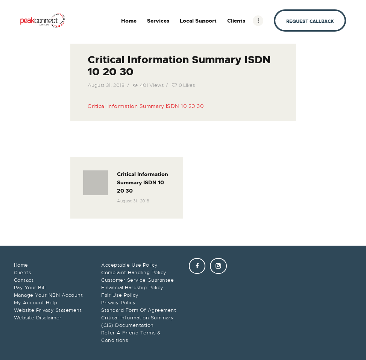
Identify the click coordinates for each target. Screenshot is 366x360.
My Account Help (36, 302)
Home (21, 265)
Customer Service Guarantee (137, 280)
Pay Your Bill (30, 287)
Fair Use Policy (120, 295)
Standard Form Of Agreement (138, 310)
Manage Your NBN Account (48, 295)
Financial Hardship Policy (132, 287)
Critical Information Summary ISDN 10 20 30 (146, 106)
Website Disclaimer (38, 317)
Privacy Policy (118, 302)
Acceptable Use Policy (129, 265)
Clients (22, 272)
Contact (24, 280)
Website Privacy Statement (48, 310)
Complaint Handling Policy (134, 272)
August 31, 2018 (106, 85)
